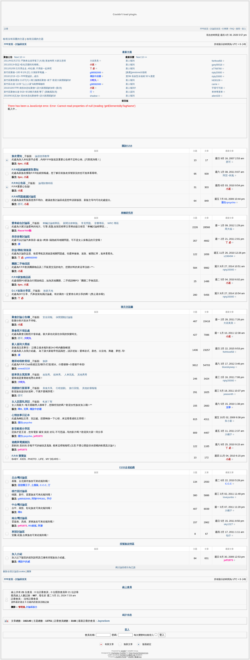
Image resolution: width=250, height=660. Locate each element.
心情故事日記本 (21, 415)
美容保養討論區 (21, 236)
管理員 (21, 607)
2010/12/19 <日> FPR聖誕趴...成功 (21, 76)
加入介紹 (17, 554)
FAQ (232, 29)
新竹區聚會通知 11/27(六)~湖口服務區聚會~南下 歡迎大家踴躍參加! (37, 80)
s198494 (228, 256)
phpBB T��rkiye (135, 657)
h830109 (216, 80)
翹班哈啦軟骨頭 (21, 361)
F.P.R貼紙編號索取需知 (25, 169)
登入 (244, 29)
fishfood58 (217, 61)
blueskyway (228, 367)
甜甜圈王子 (24, 485)
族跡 (45, 361)
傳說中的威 (24, 561)
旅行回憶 (74, 388)
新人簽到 (130, 92)
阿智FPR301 (38, 498)
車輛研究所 (127, 212)
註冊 (6, 29)
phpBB (123, 651)
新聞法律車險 (70, 223)
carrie (214, 84)
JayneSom (103, 620)
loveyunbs (228, 497)
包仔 (228, 535)
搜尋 (238, 29)
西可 (228, 162)
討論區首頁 (215, 29)
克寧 (25, 409)
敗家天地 (48, 290)
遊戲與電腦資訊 (21, 442)
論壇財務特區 (45, 183)
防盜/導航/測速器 (21, 250)
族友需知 (17, 156)
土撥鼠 (34, 485)
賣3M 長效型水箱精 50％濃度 (140, 76)
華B (20, 409)
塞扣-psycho (228, 202)
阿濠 (40, 525)
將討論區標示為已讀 (125, 567)
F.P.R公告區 (19, 183)
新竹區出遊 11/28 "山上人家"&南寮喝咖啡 (24, 84)
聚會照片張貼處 (21, 330)
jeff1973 (38, 436)
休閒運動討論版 (64, 317)
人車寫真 (69, 374)
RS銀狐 (32, 525)
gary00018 (217, 65)
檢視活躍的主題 (35, 39)
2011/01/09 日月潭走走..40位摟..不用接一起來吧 (28, 68)
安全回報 (47, 317)
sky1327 (228, 524)
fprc (20, 163)
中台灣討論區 (19, 504)
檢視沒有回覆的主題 (14, 39)
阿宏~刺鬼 (228, 175)
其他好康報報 (89, 388)
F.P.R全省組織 (127, 467)
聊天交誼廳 (127, 306)
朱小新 (228, 421)
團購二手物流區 (21, 263)
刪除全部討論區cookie (14, 571)
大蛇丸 (93, 80)
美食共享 (47, 388)
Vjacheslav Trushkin (118, 653)
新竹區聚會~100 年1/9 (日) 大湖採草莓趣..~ (25, 72)
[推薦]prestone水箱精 (136, 72)
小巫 (92, 64)
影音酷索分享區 (21, 428)
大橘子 (228, 434)
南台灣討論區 (19, 518)
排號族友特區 (127, 543)
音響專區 (99, 223)
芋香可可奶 (217, 88)
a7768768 (217, 68)
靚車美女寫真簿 (21, 374)
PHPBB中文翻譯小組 (127, 655)
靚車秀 (57, 374)
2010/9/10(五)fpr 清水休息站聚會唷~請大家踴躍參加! (30, 95)
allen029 (216, 96)
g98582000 (95, 72)
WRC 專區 (113, 223)
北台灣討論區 (19, 477)
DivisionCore (143, 653)
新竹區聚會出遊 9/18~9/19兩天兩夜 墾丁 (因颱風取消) (30, 92)
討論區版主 (31, 607)
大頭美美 (94, 60)
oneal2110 (24, 368)
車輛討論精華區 (51, 223)
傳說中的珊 (95, 76)
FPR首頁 (204, 29)
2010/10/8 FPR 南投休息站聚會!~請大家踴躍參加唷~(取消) (33, 88)
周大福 (228, 229)
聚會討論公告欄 (21, 317)
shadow (93, 96)
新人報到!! (131, 88)
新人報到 (130, 60)
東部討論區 (18, 531)
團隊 (29, 571)
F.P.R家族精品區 (21, 277)
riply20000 (217, 72)
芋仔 (49, 498)
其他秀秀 (82, 374)
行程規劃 (60, 388)
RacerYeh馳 (24, 230)
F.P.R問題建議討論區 (24, 196)
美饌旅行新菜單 (21, 388)
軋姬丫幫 (47, 401)
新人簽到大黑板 (21, 344)
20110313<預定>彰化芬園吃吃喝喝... (22, 64)
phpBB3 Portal (120, 657)
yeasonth (228, 394)
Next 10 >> (19, 57)
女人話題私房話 (21, 401)
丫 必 (92, 68)
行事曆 (225, 29)
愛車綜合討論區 (21, 223)
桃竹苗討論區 (19, 491)
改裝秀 (46, 374)
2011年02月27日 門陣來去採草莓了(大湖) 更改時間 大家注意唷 (35, 60)
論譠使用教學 (42, 156)
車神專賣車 (217, 92)
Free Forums (133, 653)
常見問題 (86, 223)
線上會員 (127, 587)
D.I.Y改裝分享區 (21, 290)
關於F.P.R (127, 145)
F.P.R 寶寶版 (19, 455)
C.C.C (43, 485)
